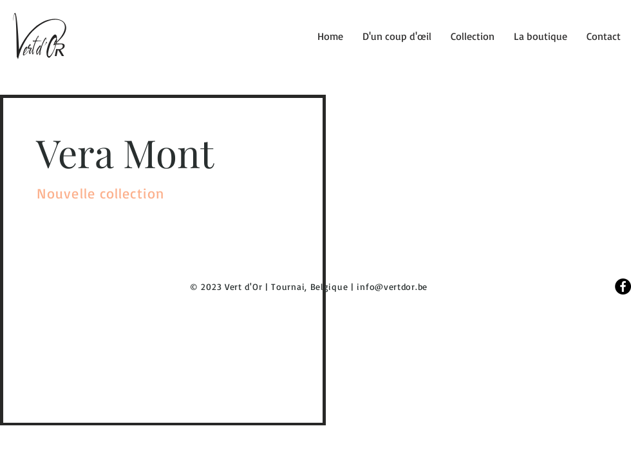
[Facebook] (623, 286)
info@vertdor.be (392, 286)
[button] (472, 36)
